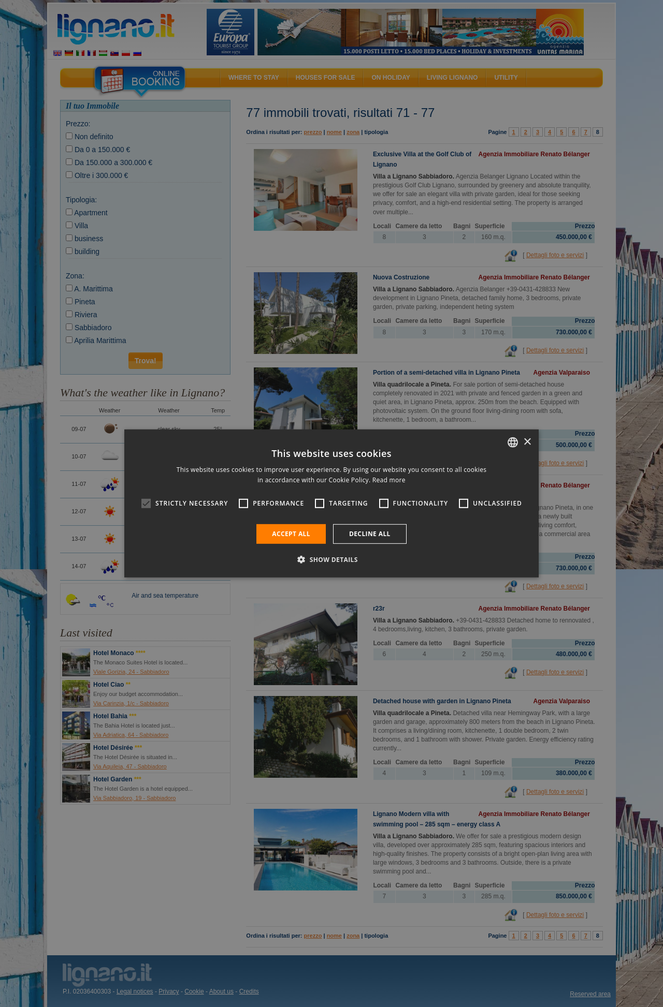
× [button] (527, 442)
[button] (331, 559)
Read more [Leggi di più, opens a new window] (389, 480)
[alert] (331, 503)
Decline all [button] (370, 533)
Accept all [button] (291, 533)
